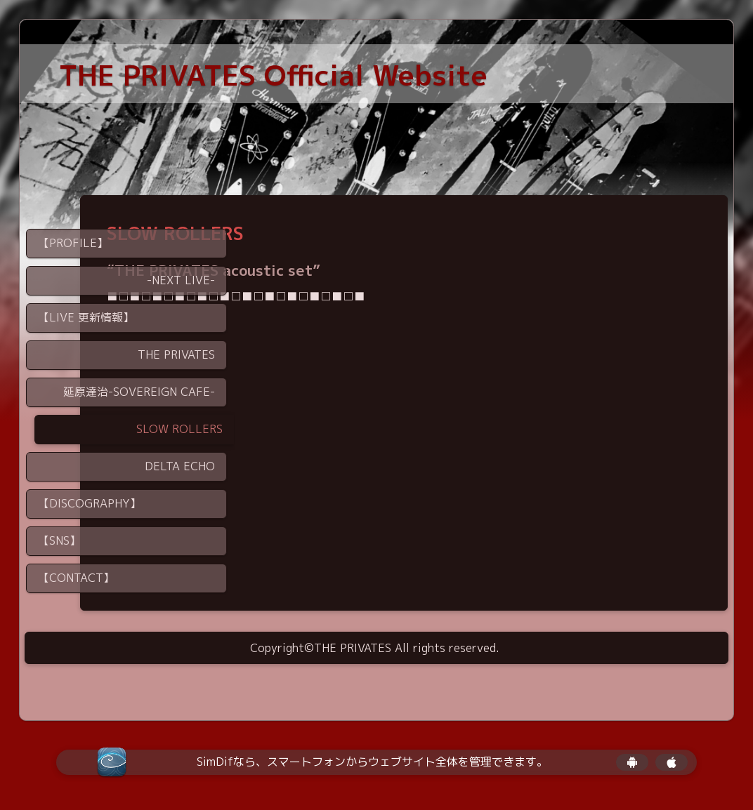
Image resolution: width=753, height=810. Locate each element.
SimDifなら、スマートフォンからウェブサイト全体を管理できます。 (372, 762)
